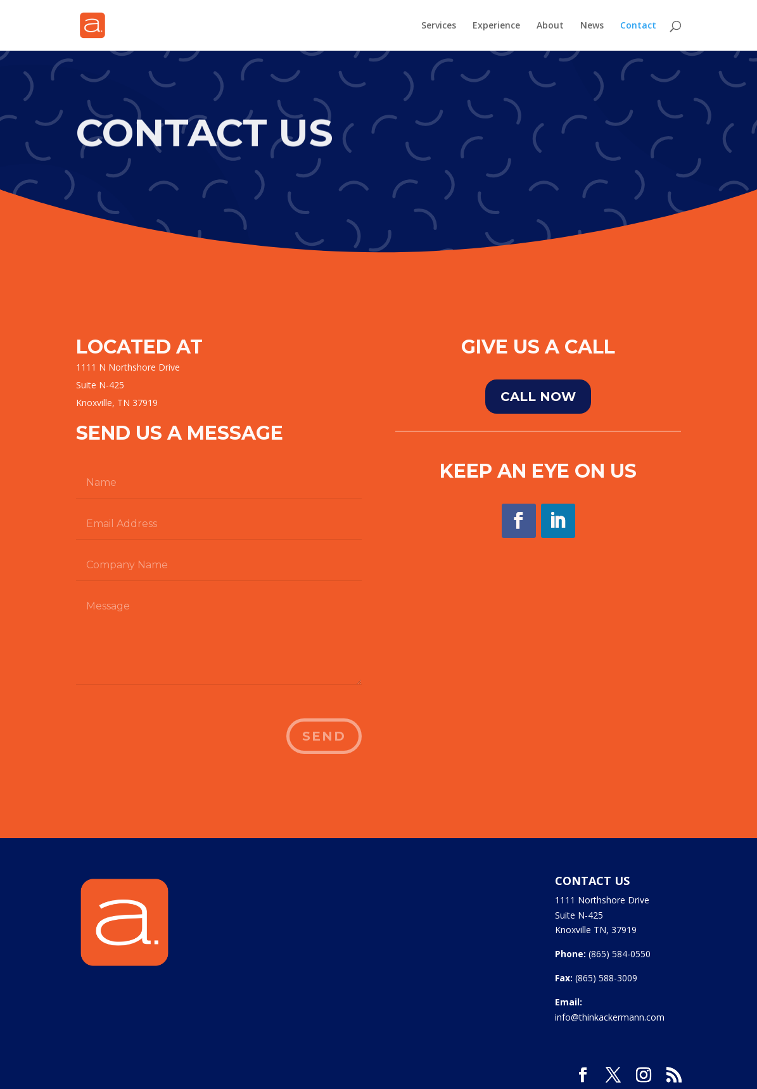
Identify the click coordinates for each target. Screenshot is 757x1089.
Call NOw (538, 396)
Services (438, 26)
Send (324, 736)
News (592, 26)
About (550, 26)
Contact (638, 26)
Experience (496, 26)
